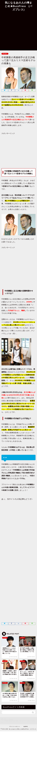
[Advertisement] (18, 30)
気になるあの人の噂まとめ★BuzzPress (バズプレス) (18, 6)
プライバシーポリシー (14, 726)
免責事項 (25, 726)
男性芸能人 (4, 53)
